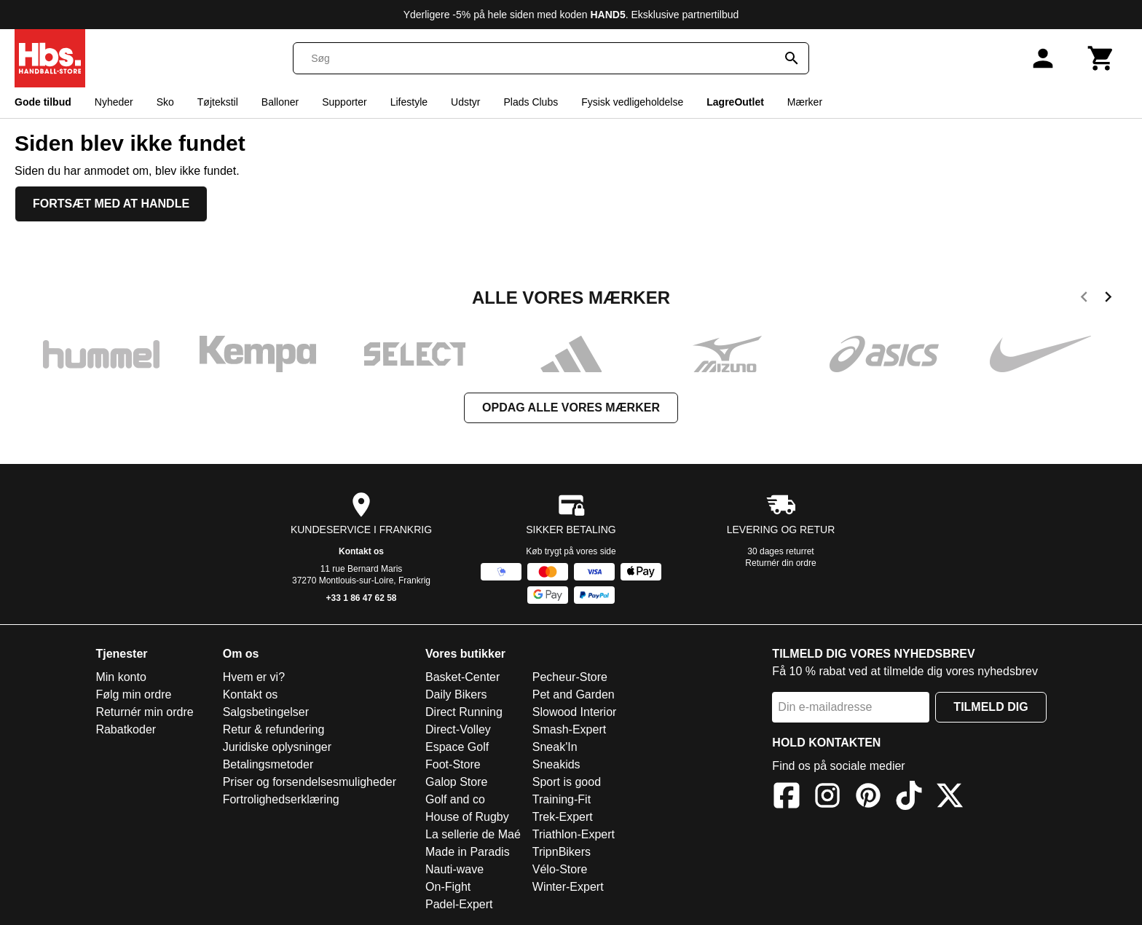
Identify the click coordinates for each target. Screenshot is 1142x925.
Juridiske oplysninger (277, 747)
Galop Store (456, 782)
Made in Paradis (467, 852)
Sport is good (566, 782)
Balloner (280, 102)
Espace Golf (457, 747)
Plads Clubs (530, 102)
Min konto (120, 677)
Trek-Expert (562, 817)
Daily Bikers (456, 694)
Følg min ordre (133, 694)
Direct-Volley (458, 729)
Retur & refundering (274, 729)
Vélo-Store (560, 869)
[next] (1108, 299)
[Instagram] (827, 798)
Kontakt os (361, 551)
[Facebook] (786, 798)
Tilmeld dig (990, 707)
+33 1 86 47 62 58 (361, 598)
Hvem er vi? (254, 677)
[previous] (1084, 299)
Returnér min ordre (144, 712)
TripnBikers (561, 852)
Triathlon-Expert (573, 834)
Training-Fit (561, 799)
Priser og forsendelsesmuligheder (309, 782)
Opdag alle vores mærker (571, 407)
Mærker (804, 102)
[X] (949, 798)
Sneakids (556, 764)
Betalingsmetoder (268, 764)
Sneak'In (555, 747)
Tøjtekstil (217, 102)
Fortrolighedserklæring (281, 799)
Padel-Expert (459, 904)
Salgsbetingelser (266, 712)
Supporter (344, 102)
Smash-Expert (569, 729)
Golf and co (455, 799)
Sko (165, 102)
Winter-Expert (568, 887)
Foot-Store (453, 764)
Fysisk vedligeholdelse (632, 102)
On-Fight (447, 887)
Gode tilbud (43, 102)
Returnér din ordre (780, 563)
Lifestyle (409, 102)
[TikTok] (909, 798)
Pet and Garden (573, 694)
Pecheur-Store (569, 677)
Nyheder (114, 102)
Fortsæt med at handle (111, 203)
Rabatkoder (125, 729)
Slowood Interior (574, 712)
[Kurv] (1101, 58)
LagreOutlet (735, 102)
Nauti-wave (454, 869)
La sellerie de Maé (473, 834)
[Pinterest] (868, 798)
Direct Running (464, 712)
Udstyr (465, 102)
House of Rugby (467, 817)
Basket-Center (462, 677)
